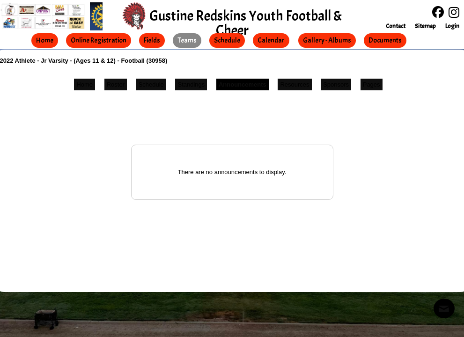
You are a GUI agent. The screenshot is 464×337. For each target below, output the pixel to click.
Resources (294, 84)
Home (84, 84)
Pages (371, 84)
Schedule (151, 84)
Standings (191, 84)
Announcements (242, 84)
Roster (116, 84)
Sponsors (336, 84)
